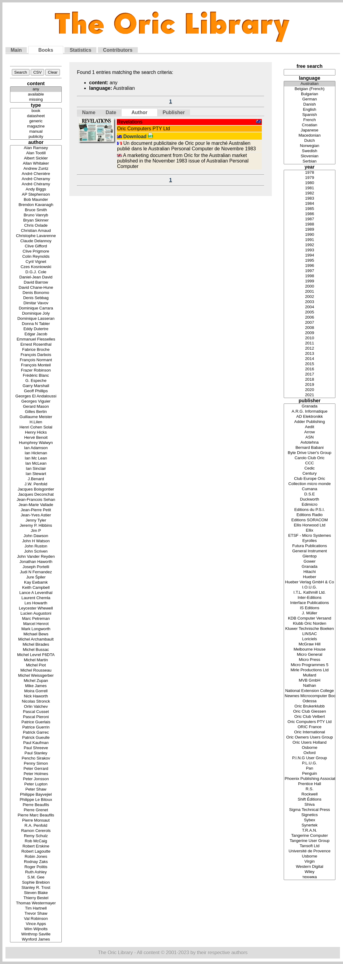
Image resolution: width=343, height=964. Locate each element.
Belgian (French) (309, 89)
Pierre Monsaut (35, 820)
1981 (309, 188)
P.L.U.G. (309, 763)
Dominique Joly (35, 313)
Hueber (309, 577)
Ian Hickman (35, 453)
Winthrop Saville (35, 934)
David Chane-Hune (35, 287)
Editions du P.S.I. (309, 509)
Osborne (309, 747)
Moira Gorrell (35, 691)
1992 (309, 245)
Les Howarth (35, 603)
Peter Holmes (35, 774)
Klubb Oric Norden (309, 623)
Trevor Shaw (35, 913)
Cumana (309, 489)
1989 (309, 229)
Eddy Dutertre (35, 329)
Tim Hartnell (35, 908)
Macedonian (309, 135)
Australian (309, 83)
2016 (309, 369)
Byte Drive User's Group (309, 453)
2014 (309, 359)
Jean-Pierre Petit (35, 510)
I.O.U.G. (309, 587)
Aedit (309, 427)
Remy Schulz (35, 836)
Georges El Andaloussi (35, 396)
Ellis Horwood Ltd (309, 525)
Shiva (309, 804)
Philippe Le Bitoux (35, 799)
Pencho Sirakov (35, 758)
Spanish (309, 114)
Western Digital (309, 866)
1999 (309, 281)
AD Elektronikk (309, 416)
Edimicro (309, 504)
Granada (309, 406)
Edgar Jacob (35, 334)
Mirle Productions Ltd (309, 670)
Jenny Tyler (35, 520)
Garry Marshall (35, 386)
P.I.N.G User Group (309, 758)
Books (45, 50)
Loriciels (309, 639)
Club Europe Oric (309, 478)
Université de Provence (309, 851)
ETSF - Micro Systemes (309, 535)
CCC (309, 463)
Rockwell (309, 794)
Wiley (309, 872)
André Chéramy (35, 184)
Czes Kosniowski (35, 267)
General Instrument (309, 551)
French (309, 120)
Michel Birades (35, 644)
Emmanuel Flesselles (35, 339)
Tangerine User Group (309, 841)
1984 (309, 203)
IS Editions (309, 608)
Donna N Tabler (35, 324)
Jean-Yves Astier (35, 515)
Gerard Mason (35, 406)
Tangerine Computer (309, 835)
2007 (309, 322)
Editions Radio (309, 515)
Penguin (309, 773)
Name (88, 112)
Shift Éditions (309, 799)
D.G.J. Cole (35, 272)
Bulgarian (309, 94)
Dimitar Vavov (35, 303)
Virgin (309, 861)
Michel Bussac (35, 649)
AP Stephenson (35, 194)
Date (111, 112)
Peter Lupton (35, 784)
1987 (309, 219)
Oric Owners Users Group (309, 737)
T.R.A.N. (309, 830)
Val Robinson (35, 918)
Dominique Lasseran (35, 318)
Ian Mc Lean (35, 458)
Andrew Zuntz (35, 168)
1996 (309, 265)
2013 (309, 353)
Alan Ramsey (35, 148)
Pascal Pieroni (35, 717)
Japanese (309, 130)
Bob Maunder (35, 199)
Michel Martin (35, 660)
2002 (309, 296)
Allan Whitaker (35, 163)
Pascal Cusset (35, 711)
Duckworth (309, 499)
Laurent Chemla (35, 598)
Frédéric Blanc (35, 375)
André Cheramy (35, 179)
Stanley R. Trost (35, 887)
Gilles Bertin (35, 411)
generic (35, 121)
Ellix (309, 530)
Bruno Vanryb (35, 215)
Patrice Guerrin (35, 727)
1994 (309, 255)
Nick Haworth (35, 696)
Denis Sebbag (35, 298)
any (35, 89)
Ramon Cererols (35, 830)
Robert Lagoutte (35, 851)
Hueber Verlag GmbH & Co (309, 582)
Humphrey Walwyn (35, 442)
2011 (309, 343)
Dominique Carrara (35, 308)
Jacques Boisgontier (35, 489)
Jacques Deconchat (35, 494)
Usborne (309, 856)
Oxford (309, 753)
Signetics (309, 815)
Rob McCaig (35, 841)
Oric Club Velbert (309, 716)
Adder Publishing (309, 421)
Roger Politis (35, 867)
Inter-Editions (309, 597)
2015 (309, 364)
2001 (309, 291)
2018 (309, 379)
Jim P (35, 530)
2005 (309, 312)
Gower (309, 561)
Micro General (309, 654)
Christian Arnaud (35, 230)
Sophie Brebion (35, 882)
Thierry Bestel (35, 898)
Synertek (309, 825)
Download (138, 136)
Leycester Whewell (35, 608)
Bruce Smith (35, 210)
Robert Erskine (35, 846)
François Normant (35, 360)
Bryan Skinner (35, 220)
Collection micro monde (309, 484)
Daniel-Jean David (35, 277)
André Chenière (35, 173)
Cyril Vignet (35, 261)
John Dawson (35, 536)
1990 (309, 234)
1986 (309, 214)
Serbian (309, 161)
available (35, 94)
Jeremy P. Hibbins (35, 525)
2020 (309, 390)
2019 (309, 384)
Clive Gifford (35, 246)
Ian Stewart (35, 474)
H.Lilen (35, 422)
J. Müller (309, 613)
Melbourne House (309, 649)
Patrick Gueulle (35, 737)
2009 (309, 333)
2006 (309, 317)
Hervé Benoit (35, 437)
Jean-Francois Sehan (35, 499)
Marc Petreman (35, 618)
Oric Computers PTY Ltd (309, 722)
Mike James (35, 686)
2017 (309, 374)
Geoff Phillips (35, 391)
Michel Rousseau (35, 670)
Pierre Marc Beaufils (35, 815)
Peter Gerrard (35, 768)
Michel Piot (35, 665)
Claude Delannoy (35, 241)
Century (309, 473)
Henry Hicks (35, 432)
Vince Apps (35, 924)
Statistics (80, 50)
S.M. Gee (35, 877)
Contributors (118, 50)
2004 (309, 307)
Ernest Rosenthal (35, 344)
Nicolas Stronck (35, 701)
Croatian (309, 125)
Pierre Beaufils (35, 805)
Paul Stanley (35, 753)
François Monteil (35, 365)
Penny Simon (35, 763)
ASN (309, 437)
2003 (309, 302)
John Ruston (35, 546)
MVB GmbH (309, 680)
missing (35, 99)
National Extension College (309, 690)
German (309, 99)
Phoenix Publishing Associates (309, 778)
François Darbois (35, 355)
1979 (309, 177)
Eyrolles (309, 540)
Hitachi (309, 572)
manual (35, 131)
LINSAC (309, 634)
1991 (309, 240)
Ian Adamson (35, 448)
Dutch (309, 140)
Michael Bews (35, 634)
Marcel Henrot (35, 624)
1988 (309, 224)
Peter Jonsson (35, 779)
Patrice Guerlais (35, 722)
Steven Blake (35, 893)
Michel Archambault (35, 639)
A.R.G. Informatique (309, 411)
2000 (309, 286)
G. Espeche (35, 380)
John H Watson (35, 541)
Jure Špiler (35, 577)
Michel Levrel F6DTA (35, 655)
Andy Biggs (35, 189)
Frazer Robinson (35, 370)
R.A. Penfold (35, 825)
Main (16, 50)
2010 (309, 338)
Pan (309, 768)
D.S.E (309, 494)
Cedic (309, 468)
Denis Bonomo (35, 292)
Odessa (309, 701)
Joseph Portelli (35, 567)
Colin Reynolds (35, 256)
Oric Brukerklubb (309, 706)
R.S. (309, 789)
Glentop (309, 556)
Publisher (174, 112)
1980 (309, 183)
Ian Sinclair (35, 468)
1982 (309, 193)
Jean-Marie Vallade (35, 505)
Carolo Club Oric (309, 458)
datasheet (35, 116)
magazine (35, 126)
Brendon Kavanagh (35, 205)
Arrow (309, 432)
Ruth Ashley (35, 872)
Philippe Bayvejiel (35, 794)
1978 (309, 172)
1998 (309, 276)
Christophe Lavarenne (35, 236)
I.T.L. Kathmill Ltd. (309, 592)
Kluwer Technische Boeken (309, 628)
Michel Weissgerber (35, 675)
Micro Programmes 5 (309, 665)
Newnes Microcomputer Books (309, 696)
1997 (309, 271)
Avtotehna (309, 442)
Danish (309, 104)
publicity (35, 136)
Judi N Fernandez (35, 572)
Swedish (309, 151)
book (35, 111)
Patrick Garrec (35, 732)
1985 (309, 208)
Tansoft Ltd (309, 846)
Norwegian (309, 145)
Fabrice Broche (35, 349)
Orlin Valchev (35, 706)
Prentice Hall (309, 784)
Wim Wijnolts (35, 929)
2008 (309, 327)
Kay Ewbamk (35, 582)
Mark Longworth (35, 629)
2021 (309, 395)
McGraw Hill (309, 644)
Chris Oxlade (35, 225)
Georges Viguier (35, 401)
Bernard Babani (309, 447)
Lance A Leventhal (35, 593)
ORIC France (309, 727)
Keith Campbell (35, 587)
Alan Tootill (35, 153)
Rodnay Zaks (35, 861)
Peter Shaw (35, 789)
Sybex (309, 820)
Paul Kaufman (35, 743)
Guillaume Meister (35, 417)
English (309, 109)
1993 (309, 250)
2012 (309, 348)
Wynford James (35, 939)
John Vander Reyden (35, 556)
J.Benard (35, 479)
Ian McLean (35, 463)
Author (139, 112)
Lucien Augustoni (35, 613)
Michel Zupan (35, 680)
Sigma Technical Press (309, 809)
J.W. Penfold (35, 484)
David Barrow (35, 282)
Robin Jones (35, 856)
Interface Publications (309, 603)
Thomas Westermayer (35, 903)
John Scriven (35, 551)
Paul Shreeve (35, 748)
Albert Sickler (35, 158)
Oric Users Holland (309, 742)
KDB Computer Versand (309, 618)
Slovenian (309, 156)
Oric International (309, 732)
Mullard (309, 675)
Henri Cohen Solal (35, 427)
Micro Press (309, 659)
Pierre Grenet (35, 810)
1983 (309, 198)
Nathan (309, 685)
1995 (309, 260)
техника (309, 877)
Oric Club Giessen (309, 711)
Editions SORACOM (309, 520)
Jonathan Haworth (35, 561)
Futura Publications (309, 546)
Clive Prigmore (35, 251)
